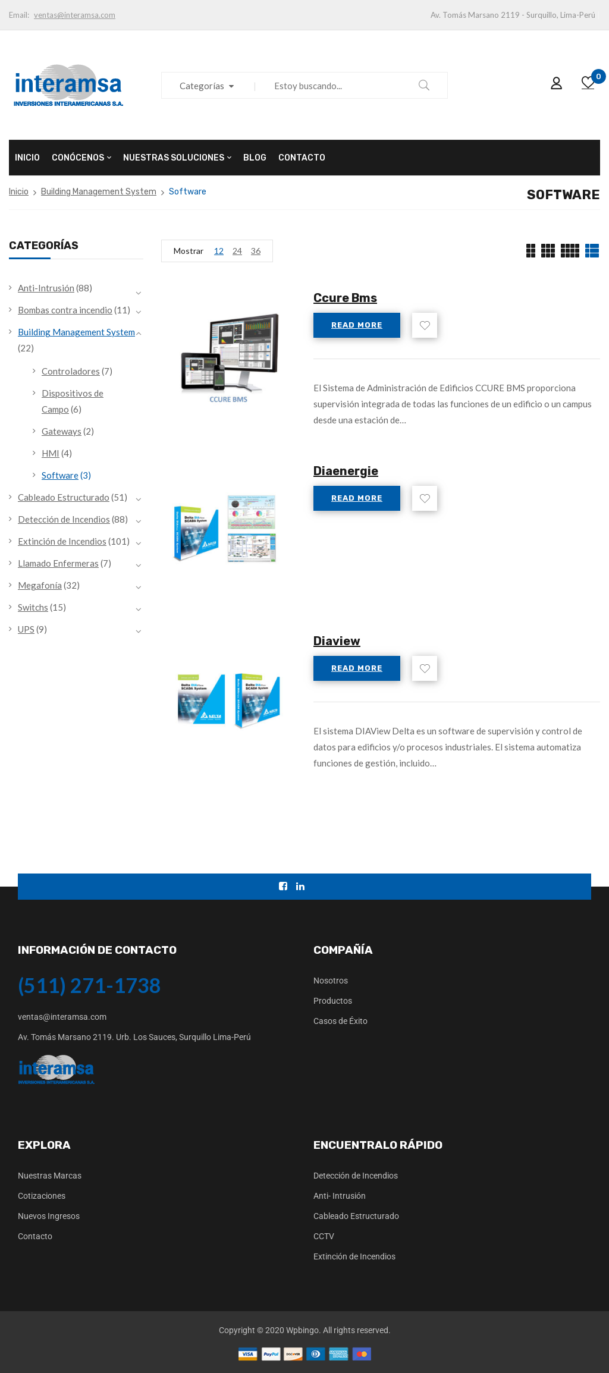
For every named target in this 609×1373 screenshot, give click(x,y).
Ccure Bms (345, 298)
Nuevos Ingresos (49, 1216)
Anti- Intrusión (339, 1196)
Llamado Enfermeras (58, 563)
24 (237, 251)
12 (219, 251)
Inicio (19, 192)
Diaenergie (345, 471)
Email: (19, 15)
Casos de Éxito (340, 1021)
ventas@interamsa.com (74, 15)
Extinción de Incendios (62, 541)
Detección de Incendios (64, 519)
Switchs (33, 607)
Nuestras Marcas (49, 1175)
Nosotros (330, 980)
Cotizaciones (41, 1196)
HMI (50, 453)
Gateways (61, 431)
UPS (26, 629)
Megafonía (40, 585)
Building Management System (98, 192)
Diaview (336, 641)
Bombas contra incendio (65, 309)
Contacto (35, 1236)
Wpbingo (302, 1330)
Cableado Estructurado (63, 497)
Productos (332, 1001)
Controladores (71, 371)
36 (255, 251)
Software (60, 475)
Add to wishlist (424, 325)
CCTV (323, 1236)
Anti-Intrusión (46, 287)
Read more (356, 325)
